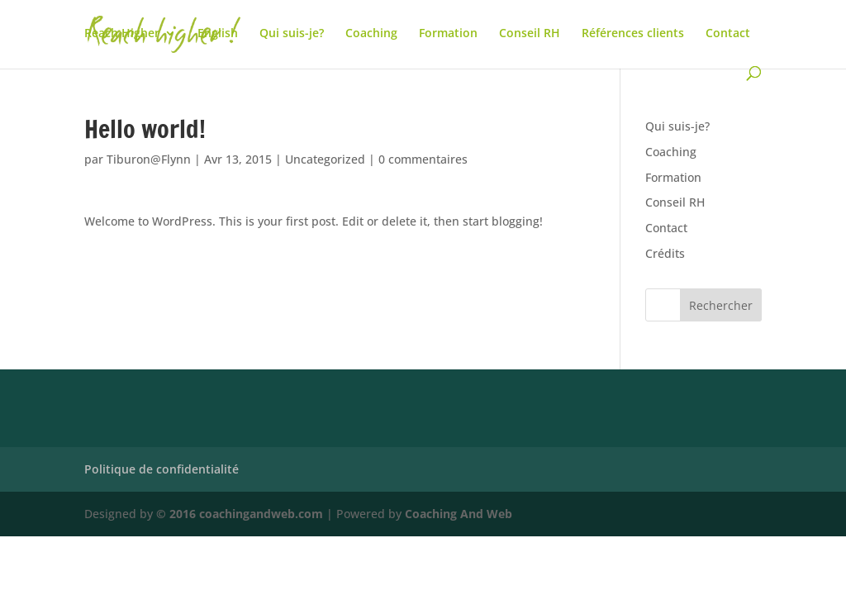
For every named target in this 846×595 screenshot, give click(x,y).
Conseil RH (529, 33)
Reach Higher (121, 33)
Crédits (665, 253)
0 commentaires (423, 159)
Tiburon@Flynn (149, 159)
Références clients (633, 33)
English (217, 33)
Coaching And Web (458, 513)
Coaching (371, 33)
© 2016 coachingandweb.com (239, 513)
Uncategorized (325, 159)
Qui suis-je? (291, 33)
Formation (448, 33)
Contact (728, 33)
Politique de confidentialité (161, 469)
